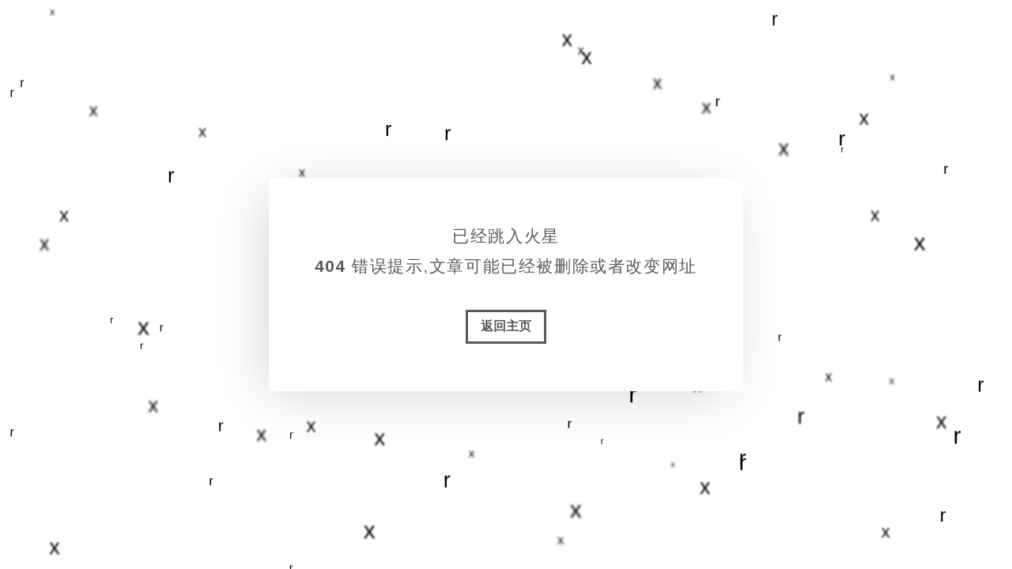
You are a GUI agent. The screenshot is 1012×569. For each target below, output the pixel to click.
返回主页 (506, 326)
